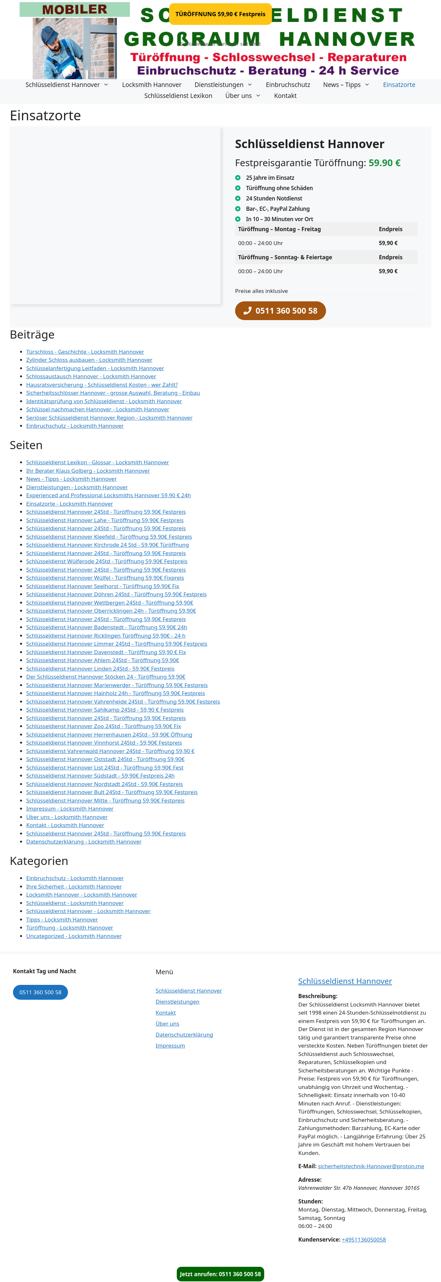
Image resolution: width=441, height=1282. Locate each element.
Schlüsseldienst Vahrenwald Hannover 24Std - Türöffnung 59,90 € (110, 751)
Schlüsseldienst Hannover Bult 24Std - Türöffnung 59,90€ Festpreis (112, 792)
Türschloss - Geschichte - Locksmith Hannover (85, 351)
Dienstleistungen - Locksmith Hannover (77, 487)
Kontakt (285, 96)
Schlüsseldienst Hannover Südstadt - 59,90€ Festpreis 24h (100, 775)
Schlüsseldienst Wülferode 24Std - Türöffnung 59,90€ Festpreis (106, 561)
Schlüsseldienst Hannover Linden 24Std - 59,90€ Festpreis (100, 668)
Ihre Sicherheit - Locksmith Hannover (74, 886)
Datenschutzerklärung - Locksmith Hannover (83, 841)
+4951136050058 (364, 1239)
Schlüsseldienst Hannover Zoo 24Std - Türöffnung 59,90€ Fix (103, 726)
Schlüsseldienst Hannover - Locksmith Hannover (88, 911)
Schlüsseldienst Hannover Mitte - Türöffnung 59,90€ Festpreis (105, 800)
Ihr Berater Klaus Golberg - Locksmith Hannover (88, 470)
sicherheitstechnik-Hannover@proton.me (371, 1166)
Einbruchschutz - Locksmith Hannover (75, 425)
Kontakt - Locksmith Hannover (65, 825)
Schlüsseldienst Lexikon (178, 96)
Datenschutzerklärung (184, 1034)
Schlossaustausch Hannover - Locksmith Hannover (91, 376)
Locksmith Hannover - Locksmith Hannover (81, 894)
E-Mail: (307, 1166)
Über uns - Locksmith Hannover (67, 817)
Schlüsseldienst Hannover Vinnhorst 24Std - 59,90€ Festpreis (104, 742)
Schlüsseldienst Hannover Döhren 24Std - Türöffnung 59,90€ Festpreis (116, 594)
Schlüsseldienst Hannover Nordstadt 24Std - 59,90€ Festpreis (104, 784)
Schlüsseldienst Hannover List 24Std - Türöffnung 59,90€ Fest (105, 767)
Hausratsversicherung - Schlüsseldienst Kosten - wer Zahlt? (102, 384)
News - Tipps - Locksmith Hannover (71, 478)
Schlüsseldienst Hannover (71, 84)
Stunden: (310, 1201)
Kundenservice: (319, 1239)
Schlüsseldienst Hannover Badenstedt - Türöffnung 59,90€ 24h (106, 627)
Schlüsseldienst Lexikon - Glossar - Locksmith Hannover (97, 462)
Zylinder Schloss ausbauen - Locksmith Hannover (89, 359)
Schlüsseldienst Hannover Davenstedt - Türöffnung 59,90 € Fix (106, 652)
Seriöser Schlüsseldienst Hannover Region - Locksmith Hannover (109, 417)
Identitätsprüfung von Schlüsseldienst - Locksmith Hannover (104, 401)
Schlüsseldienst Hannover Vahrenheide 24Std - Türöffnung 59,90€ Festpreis (123, 701)
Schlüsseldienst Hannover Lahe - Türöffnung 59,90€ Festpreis (105, 520)
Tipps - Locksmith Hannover (62, 919)
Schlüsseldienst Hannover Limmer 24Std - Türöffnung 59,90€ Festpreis (116, 643)
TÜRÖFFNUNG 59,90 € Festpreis (220, 14)
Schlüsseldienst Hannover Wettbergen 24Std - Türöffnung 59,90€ (109, 602)
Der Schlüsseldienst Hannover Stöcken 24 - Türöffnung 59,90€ (106, 676)
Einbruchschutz (288, 85)
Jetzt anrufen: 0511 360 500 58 (220, 1274)
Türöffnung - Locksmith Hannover (69, 927)
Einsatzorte (399, 85)
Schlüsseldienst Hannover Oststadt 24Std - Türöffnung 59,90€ (105, 759)
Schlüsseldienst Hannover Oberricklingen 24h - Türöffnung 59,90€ (111, 610)
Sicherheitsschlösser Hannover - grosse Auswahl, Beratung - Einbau (113, 392)
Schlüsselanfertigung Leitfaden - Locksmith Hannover (95, 368)
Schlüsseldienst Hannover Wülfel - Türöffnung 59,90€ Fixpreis (105, 577)
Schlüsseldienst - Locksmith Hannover (75, 903)
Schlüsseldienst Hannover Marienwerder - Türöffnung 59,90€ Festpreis (117, 685)
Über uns (246, 95)
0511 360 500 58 (40, 992)
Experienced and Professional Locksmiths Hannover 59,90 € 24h (108, 495)
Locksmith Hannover (152, 85)
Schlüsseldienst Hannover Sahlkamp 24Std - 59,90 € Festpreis (105, 709)
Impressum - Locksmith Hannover (70, 808)
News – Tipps (350, 84)
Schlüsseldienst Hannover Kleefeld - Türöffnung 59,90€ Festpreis (109, 536)
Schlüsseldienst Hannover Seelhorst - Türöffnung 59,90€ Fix (102, 586)
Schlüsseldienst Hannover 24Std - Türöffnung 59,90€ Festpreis (106, 511)
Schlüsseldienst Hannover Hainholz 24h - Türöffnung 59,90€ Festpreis (115, 693)
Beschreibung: (317, 996)
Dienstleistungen (227, 84)
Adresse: (310, 1179)
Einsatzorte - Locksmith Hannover (69, 503)
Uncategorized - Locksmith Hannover (74, 936)
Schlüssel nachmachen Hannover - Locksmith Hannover (97, 409)
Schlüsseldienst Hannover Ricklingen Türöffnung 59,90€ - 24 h (106, 635)
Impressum (170, 1045)
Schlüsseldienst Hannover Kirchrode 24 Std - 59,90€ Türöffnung (107, 544)
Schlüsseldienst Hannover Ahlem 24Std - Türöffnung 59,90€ (102, 660)
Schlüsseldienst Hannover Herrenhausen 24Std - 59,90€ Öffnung (109, 734)
